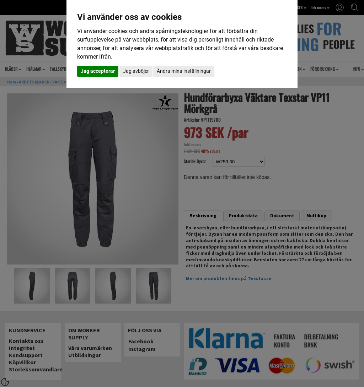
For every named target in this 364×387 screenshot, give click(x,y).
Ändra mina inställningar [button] (184, 71)
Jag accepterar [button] (98, 71)
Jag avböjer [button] (136, 71)
